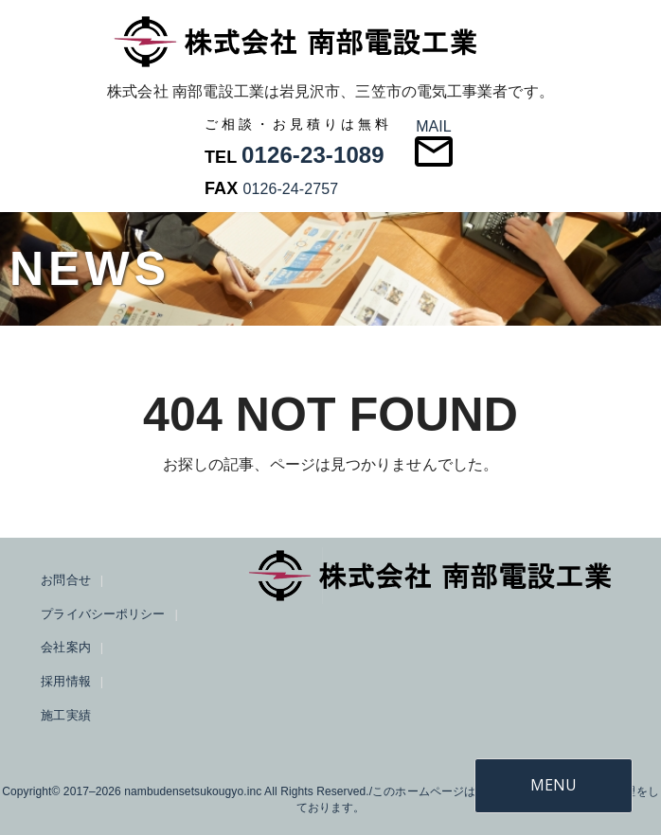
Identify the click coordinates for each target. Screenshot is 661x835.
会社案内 (65, 647)
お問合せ (65, 580)
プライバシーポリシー (103, 614)
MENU (553, 784)
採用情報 (65, 681)
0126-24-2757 (290, 189)
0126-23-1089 (312, 155)
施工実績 (65, 715)
